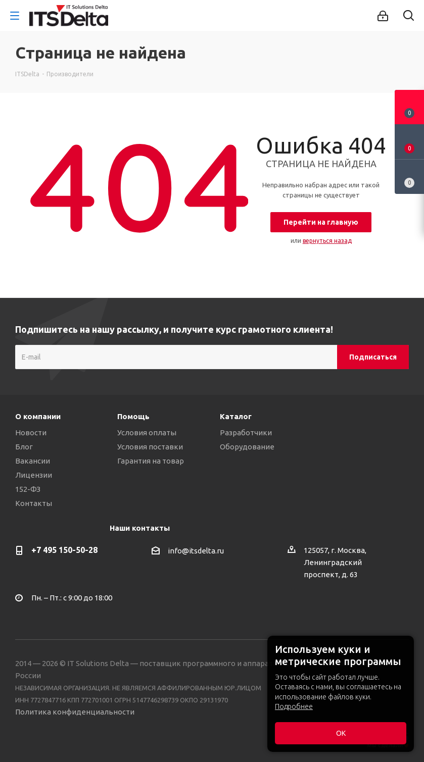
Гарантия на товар (150, 460)
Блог (24, 446)
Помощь (133, 416)
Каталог (236, 416)
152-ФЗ (27, 489)
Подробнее (294, 706)
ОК (341, 733)
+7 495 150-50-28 (64, 549)
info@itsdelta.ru (196, 550)
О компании (38, 416)
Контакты (33, 503)
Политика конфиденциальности (74, 711)
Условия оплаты (146, 432)
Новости (30, 432)
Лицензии (33, 475)
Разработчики (246, 432)
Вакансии (32, 460)
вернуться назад (327, 240)
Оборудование (247, 446)
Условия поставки (150, 446)
